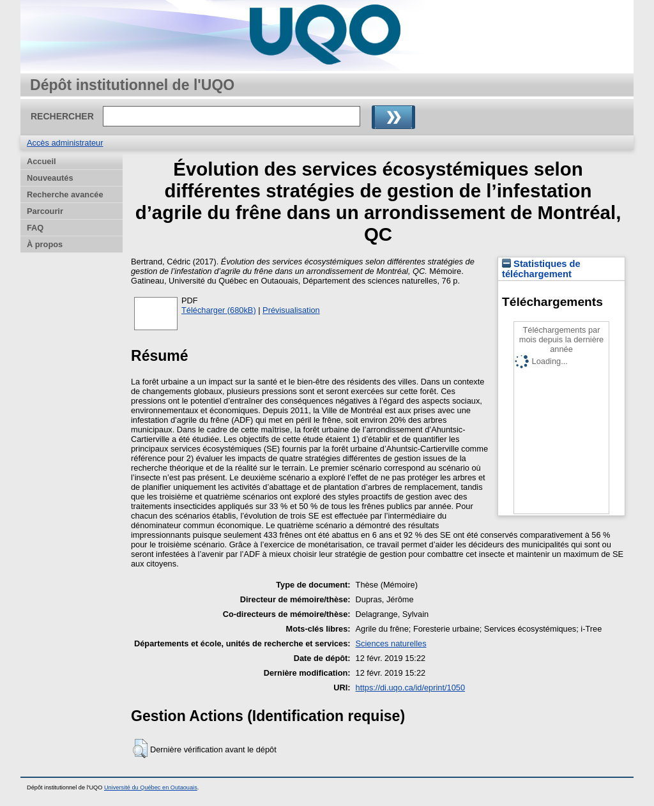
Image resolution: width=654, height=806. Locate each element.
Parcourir (45, 211)
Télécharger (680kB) (218, 310)
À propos (45, 244)
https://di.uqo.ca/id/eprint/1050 (410, 687)
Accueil (41, 161)
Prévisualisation (291, 310)
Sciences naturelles (391, 643)
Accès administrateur (65, 143)
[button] (140, 748)
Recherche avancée (65, 194)
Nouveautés (50, 178)
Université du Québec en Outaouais (150, 787)
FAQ (35, 227)
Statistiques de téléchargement (541, 269)
